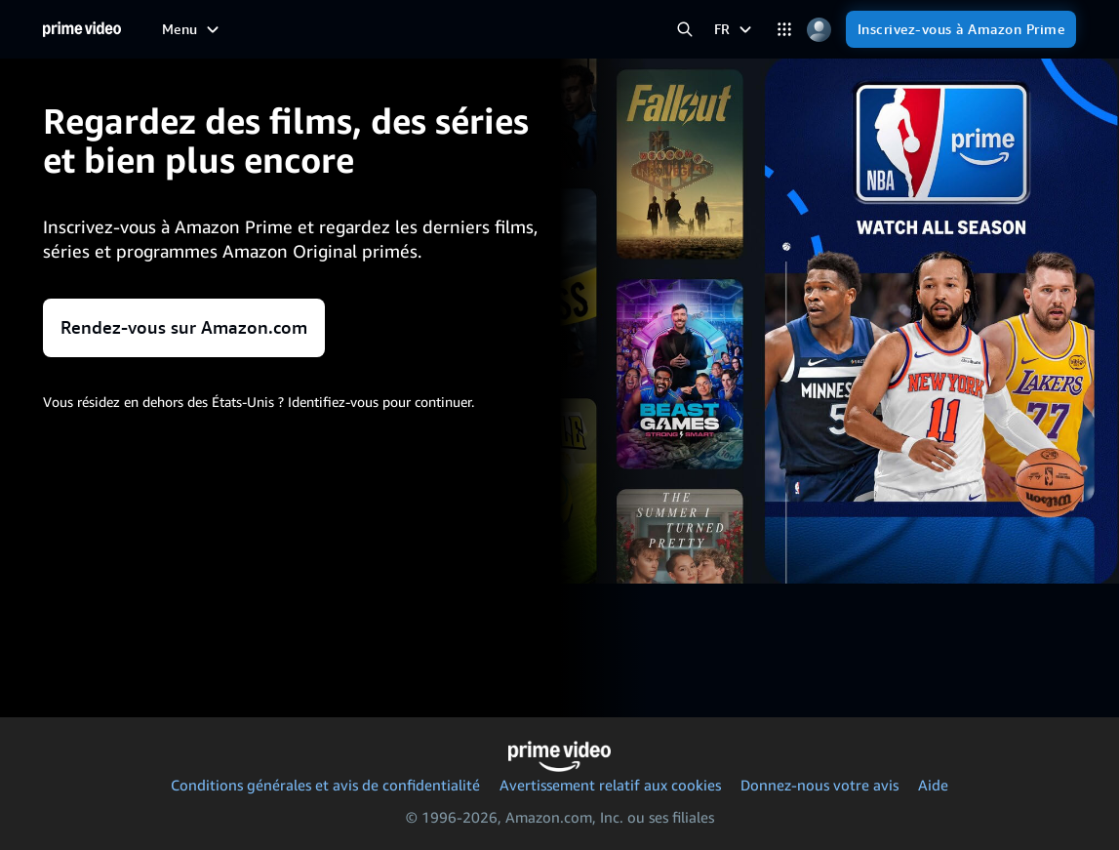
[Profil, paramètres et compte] (819, 30)
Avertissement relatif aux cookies (610, 784)
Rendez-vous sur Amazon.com (183, 327)
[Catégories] (785, 30)
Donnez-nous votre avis (819, 784)
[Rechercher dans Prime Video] (685, 30)
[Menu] (192, 29)
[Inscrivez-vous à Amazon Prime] (961, 29)
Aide (933, 784)
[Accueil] (82, 29)
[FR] (735, 29)
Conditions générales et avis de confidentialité (325, 784)
